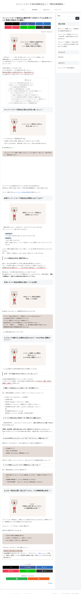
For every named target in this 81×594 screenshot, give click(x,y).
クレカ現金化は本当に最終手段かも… (19, 83)
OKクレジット (42, 551)
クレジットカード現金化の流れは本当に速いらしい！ (21, 79)
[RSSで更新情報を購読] (29, 576)
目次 (26, 76)
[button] (49, 23)
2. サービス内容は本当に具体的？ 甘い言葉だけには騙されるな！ (26, 94)
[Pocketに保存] (32, 23)
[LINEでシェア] (40, 23)
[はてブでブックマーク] (23, 23)
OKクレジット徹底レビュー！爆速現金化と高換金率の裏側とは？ (68, 29)
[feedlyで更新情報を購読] (26, 576)
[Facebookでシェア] (15, 23)
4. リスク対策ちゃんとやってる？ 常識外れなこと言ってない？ (26, 98)
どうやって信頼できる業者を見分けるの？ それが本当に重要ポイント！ (25, 88)
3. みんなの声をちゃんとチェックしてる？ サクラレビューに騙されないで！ (29, 96)
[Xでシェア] (6, 23)
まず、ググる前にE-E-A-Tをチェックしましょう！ (22, 90)
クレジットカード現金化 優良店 (21, 190)
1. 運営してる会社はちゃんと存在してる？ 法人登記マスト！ (25, 92)
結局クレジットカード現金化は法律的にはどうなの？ (21, 81)
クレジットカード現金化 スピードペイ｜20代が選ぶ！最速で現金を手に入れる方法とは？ (68, 36)
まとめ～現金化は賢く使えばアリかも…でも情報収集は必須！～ (23, 100)
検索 (59, 15)
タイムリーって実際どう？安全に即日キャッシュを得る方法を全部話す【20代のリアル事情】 (68, 44)
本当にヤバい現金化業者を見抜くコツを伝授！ (19, 85)
